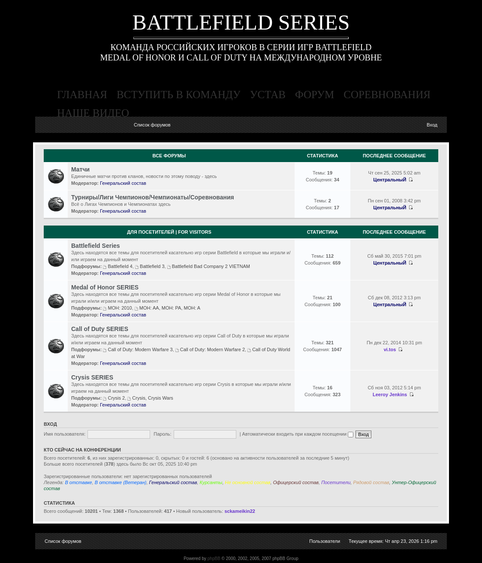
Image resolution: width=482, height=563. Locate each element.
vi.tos (390, 349)
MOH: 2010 (120, 307)
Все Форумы (169, 155)
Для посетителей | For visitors (169, 232)
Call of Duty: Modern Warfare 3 (140, 349)
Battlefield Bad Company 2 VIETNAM (211, 266)
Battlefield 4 (120, 266)
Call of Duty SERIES (99, 328)
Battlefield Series (95, 245)
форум (314, 94)
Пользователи (324, 541)
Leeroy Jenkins (390, 394)
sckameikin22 (239, 511)
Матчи (80, 169)
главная (82, 94)
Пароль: (162, 434)
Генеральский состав (123, 183)
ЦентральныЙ (390, 179)
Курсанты (211, 482)
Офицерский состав (296, 482)
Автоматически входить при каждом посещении (298, 434)
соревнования (387, 94)
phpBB (214, 558)
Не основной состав (248, 482)
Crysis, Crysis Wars (152, 397)
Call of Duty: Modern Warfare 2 (212, 349)
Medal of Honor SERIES (105, 287)
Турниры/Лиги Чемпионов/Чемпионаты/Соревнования (152, 197)
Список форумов (152, 124)
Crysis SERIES (92, 377)
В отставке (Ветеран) (121, 482)
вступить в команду (179, 94)
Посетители (335, 482)
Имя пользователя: (64, 434)
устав (268, 94)
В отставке (78, 482)
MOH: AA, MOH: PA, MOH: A (169, 307)
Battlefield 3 (152, 266)
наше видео (93, 113)
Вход (432, 124)
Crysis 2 (116, 397)
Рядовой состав (371, 482)
